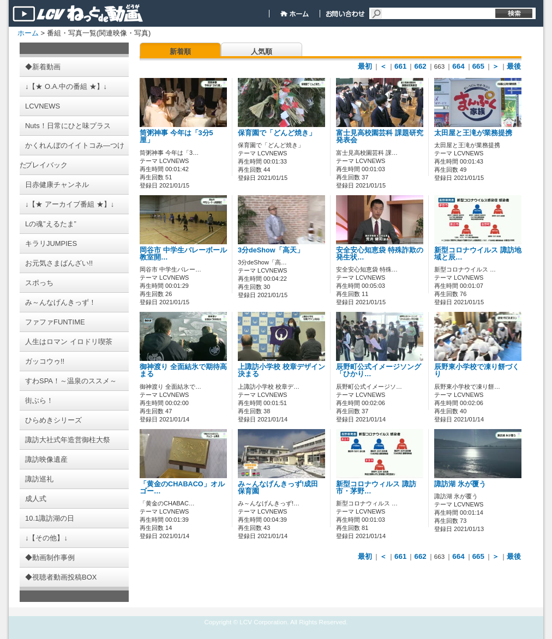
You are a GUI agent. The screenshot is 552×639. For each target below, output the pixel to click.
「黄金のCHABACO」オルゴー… (182, 487)
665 (478, 66)
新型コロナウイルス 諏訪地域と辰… (477, 253)
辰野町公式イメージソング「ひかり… (378, 370)
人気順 (261, 51)
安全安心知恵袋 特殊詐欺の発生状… (379, 253)
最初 (365, 66)
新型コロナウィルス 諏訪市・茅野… (376, 487)
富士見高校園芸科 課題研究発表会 (379, 136)
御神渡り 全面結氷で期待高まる (183, 370)
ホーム (28, 33)
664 (458, 66)
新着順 (180, 51)
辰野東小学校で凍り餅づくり (476, 370)
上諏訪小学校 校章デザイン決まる (281, 370)
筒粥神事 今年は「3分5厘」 (176, 136)
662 (420, 66)
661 (400, 66)
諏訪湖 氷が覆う (460, 484)
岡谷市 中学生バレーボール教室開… (183, 253)
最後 (514, 66)
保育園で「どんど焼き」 (277, 133)
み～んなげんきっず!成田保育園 (278, 487)
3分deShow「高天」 (271, 250)
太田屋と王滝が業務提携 (473, 133)
